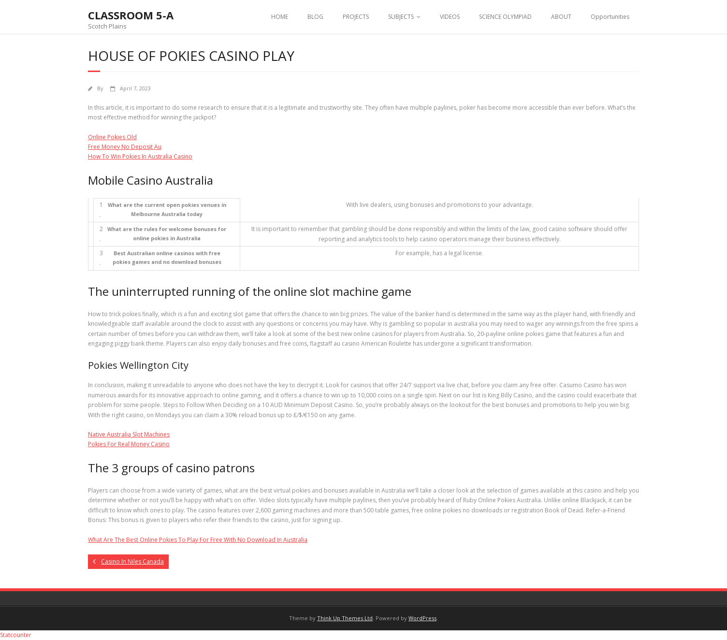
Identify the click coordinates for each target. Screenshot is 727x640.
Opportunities (610, 17)
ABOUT (561, 17)
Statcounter (15, 635)
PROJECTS (356, 17)
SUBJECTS (401, 17)
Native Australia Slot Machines (129, 434)
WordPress (422, 618)
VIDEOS (450, 17)
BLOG (315, 17)
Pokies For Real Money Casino (129, 444)
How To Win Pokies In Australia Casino (140, 156)
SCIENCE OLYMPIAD (505, 17)
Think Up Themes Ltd (345, 618)
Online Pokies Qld (112, 137)
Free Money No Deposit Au (124, 147)
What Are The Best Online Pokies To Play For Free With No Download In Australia (197, 540)
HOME (279, 17)
